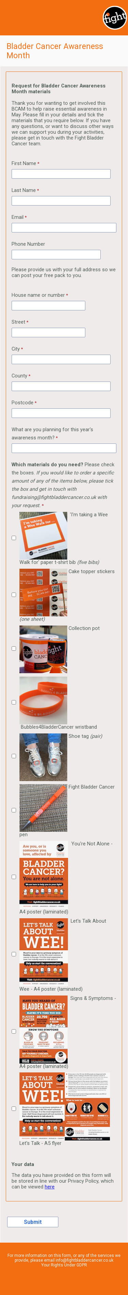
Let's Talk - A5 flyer (65, 1109)
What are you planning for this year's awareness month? (52, 434)
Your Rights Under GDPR (64, 1265)
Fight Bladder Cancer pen (67, 811)
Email (18, 217)
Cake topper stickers (67, 595)
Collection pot (59, 649)
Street (18, 322)
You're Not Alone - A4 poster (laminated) (66, 878)
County (19, 376)
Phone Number (28, 244)
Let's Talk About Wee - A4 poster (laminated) (62, 955)
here (50, 1187)
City (16, 349)
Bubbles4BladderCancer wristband (58, 703)
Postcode (22, 403)
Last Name (24, 190)
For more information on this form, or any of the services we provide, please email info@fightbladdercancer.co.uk (64, 1258)
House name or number (38, 295)
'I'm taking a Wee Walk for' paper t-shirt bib (63, 538)
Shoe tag (60, 757)
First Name (24, 163)
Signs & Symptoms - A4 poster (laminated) (67, 1032)
